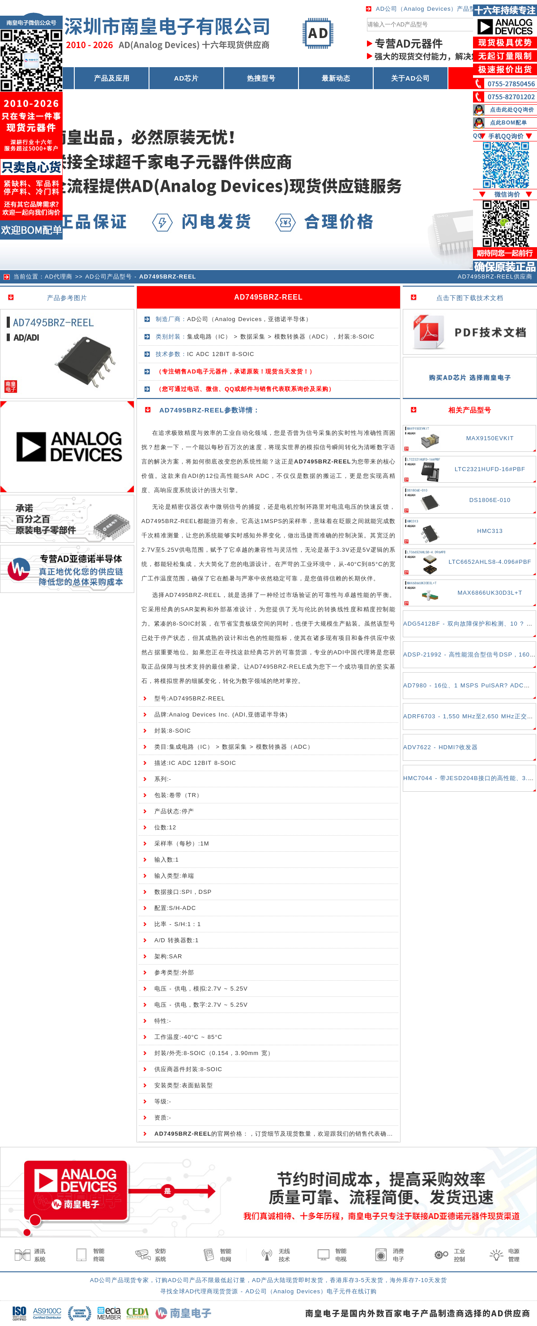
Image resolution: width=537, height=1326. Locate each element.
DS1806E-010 (490, 500)
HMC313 (490, 531)
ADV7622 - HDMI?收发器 (440, 747)
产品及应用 (112, 78)
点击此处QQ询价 (512, 110)
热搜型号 (261, 78)
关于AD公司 (410, 78)
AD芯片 (186, 78)
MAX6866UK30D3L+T (490, 592)
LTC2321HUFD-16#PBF (490, 469)
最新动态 (336, 78)
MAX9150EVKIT (490, 438)
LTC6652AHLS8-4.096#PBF (489, 561)
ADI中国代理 (351, 652)
